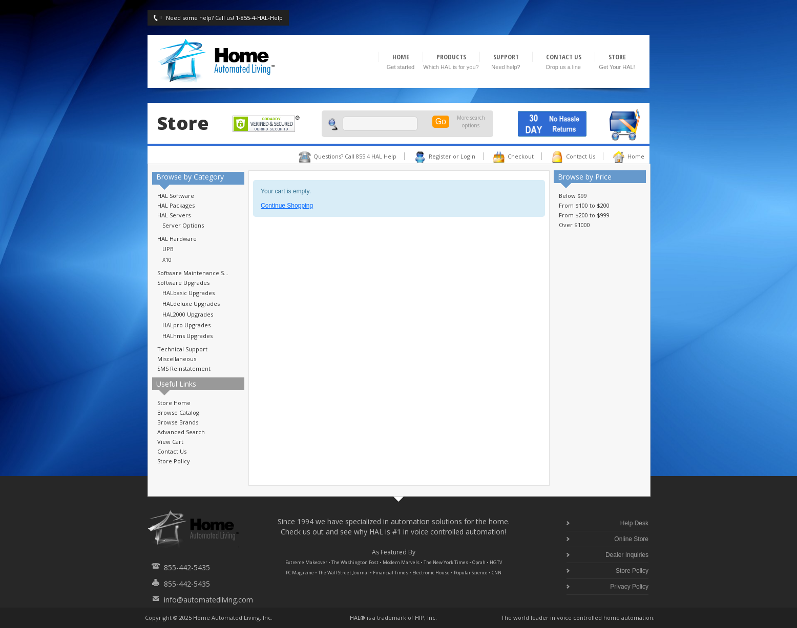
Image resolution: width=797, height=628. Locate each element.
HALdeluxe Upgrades (191, 303)
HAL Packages (176, 205)
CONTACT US (563, 56)
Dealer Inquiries (626, 554)
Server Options (183, 225)
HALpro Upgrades (186, 325)
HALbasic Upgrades (188, 293)
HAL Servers (174, 215)
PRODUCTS (451, 56)
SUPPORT (506, 56)
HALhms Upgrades (187, 336)
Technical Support (182, 349)
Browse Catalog (178, 412)
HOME (400, 56)
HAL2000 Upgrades (187, 314)
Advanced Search (181, 432)
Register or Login (452, 156)
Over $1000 (574, 225)
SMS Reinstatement (184, 368)
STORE (617, 56)
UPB (168, 249)
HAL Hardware (177, 238)
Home (635, 156)
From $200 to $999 (584, 215)
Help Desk (634, 523)
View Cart (170, 441)
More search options (471, 121)
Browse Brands (177, 422)
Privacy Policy (629, 586)
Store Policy (173, 461)
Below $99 (573, 195)
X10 (167, 259)
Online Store (631, 539)
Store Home (174, 403)
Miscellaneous (176, 359)
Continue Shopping (287, 205)
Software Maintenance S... (192, 273)
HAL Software (175, 195)
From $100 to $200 (584, 205)
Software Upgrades (183, 282)
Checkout (521, 156)
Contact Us (580, 156)
